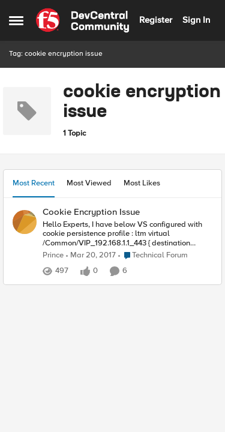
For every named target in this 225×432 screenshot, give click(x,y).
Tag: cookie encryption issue (56, 53)
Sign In (196, 19)
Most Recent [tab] (34, 183)
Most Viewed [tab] (89, 183)
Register (155, 19)
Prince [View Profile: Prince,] (53, 255)
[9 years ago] (91, 255)
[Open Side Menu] (16, 20)
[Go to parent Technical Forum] (153, 255)
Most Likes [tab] (142, 183)
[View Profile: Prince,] (25, 222)
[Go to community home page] (82, 20)
